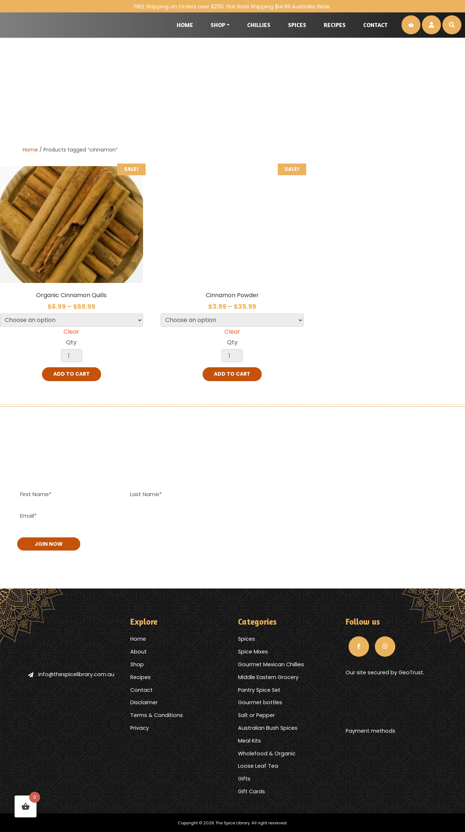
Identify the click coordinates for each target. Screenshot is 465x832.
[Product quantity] (71, 355)
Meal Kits (249, 740)
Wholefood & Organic (267, 752)
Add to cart (71, 374)
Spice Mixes (253, 651)
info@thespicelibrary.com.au (71, 673)
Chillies (258, 24)
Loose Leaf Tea (258, 765)
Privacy (139, 727)
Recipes (335, 24)
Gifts (244, 778)
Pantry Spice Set (259, 689)
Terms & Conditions (156, 714)
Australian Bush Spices (267, 727)
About (138, 651)
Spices (297, 24)
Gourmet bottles (260, 702)
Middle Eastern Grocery (268, 676)
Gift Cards (251, 790)
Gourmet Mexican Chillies (271, 663)
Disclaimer (144, 702)
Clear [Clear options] (71, 331)
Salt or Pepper (256, 714)
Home (185, 24)
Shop (218, 24)
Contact (375, 24)
